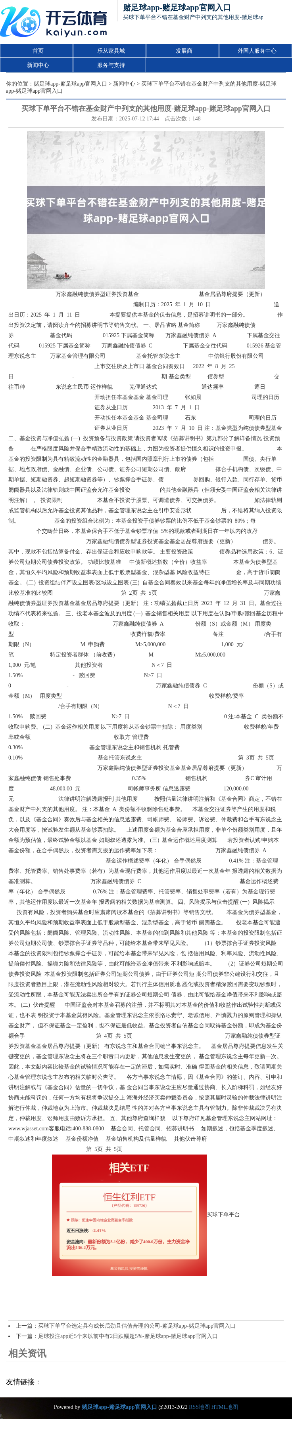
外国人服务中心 (257, 51)
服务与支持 (111, 65)
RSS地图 (199, 1407)
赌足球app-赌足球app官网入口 (70, 84)
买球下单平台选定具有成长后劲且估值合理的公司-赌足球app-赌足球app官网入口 (137, 1326)
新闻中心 (38, 65)
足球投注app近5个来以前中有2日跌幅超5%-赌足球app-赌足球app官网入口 (128, 1336)
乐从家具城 (111, 51)
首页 (38, 51)
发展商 (184, 51)
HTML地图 (224, 1407)
